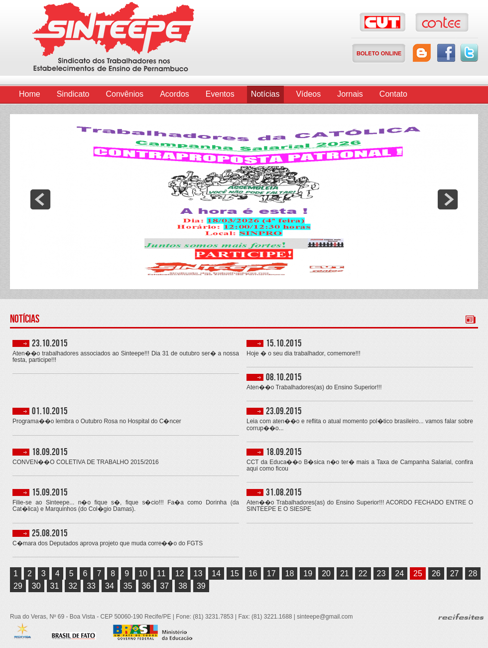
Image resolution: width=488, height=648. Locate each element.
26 (436, 573)
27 (454, 573)
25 (417, 573)
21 (344, 573)
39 (201, 586)
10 (142, 573)
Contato (393, 94)
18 (289, 573)
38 (182, 586)
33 (91, 586)
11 (161, 573)
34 (109, 586)
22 (363, 573)
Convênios (125, 94)
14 (216, 573)
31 (54, 586)
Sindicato (73, 94)
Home (29, 94)
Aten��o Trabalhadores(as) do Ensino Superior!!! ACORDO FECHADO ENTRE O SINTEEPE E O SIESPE (359, 505)
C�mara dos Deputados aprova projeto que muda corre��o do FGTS (107, 543)
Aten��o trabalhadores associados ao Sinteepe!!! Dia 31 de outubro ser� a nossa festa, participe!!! (125, 356)
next (447, 199)
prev (40, 199)
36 (146, 586)
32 (72, 586)
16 (252, 573)
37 (164, 586)
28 (473, 573)
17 (271, 573)
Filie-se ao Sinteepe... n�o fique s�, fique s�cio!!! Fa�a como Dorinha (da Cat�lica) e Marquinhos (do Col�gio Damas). (125, 505)
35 (127, 586)
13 (198, 573)
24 (399, 573)
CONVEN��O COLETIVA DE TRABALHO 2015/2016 (85, 462)
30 (36, 586)
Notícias (265, 94)
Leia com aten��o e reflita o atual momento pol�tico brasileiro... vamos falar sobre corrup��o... (359, 424)
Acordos (174, 94)
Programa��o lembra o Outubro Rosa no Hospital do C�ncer (96, 421)
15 (234, 573)
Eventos (220, 94)
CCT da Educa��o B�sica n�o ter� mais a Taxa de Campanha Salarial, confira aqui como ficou (359, 465)
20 (326, 573)
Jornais (350, 94)
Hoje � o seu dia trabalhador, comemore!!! (303, 353)
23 (381, 573)
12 (179, 573)
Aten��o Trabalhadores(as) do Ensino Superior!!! (313, 387)
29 (17, 586)
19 (307, 573)
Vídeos (308, 94)
